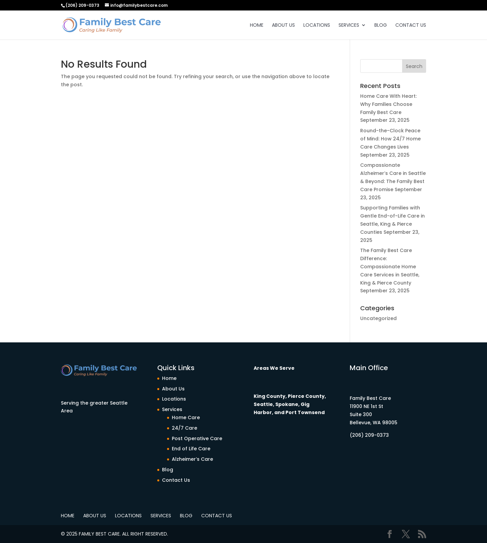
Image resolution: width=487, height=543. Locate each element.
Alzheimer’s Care (192, 459)
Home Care (186, 417)
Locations (316, 25)
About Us (283, 25)
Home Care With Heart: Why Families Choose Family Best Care (388, 104)
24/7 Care (184, 428)
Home (256, 25)
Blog (380, 25)
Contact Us (410, 25)
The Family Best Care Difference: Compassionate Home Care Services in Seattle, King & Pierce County (389, 266)
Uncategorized (378, 318)
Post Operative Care (197, 438)
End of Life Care (191, 448)
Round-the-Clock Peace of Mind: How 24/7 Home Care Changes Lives (390, 138)
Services (349, 25)
